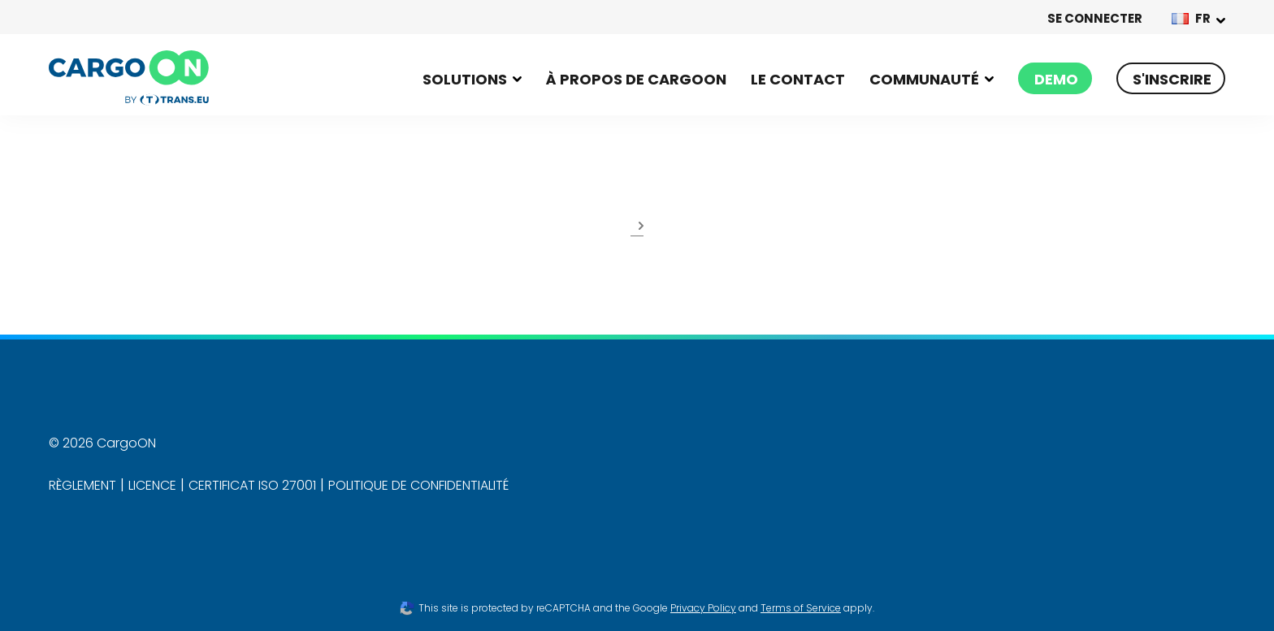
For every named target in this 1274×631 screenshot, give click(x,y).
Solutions (464, 79)
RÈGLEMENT (82, 485)
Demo (1056, 79)
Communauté (924, 79)
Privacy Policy (703, 608)
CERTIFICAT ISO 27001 (252, 485)
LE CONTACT (798, 79)
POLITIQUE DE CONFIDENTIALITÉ (418, 485)
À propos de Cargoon (636, 79)
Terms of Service (800, 608)
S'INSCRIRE (1172, 79)
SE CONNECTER (1094, 18)
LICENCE (152, 485)
